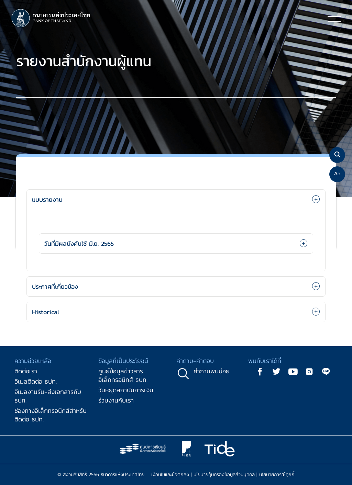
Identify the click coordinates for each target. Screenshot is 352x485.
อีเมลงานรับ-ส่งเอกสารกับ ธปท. (47, 396)
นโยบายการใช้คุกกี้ (277, 474)
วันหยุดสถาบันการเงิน (125, 390)
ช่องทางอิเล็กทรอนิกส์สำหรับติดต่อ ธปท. (50, 415)
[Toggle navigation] (334, 18)
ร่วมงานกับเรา (116, 400)
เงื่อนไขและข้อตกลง (170, 474)
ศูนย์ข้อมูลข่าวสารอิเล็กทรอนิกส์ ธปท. (122, 375)
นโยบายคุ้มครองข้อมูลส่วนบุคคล (224, 474)
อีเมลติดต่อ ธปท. (35, 381)
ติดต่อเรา (25, 371)
